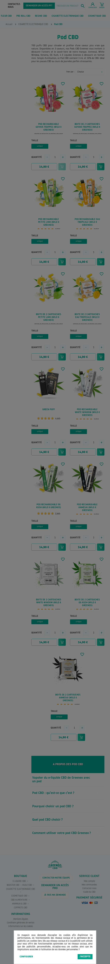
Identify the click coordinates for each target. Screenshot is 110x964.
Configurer (26, 957)
